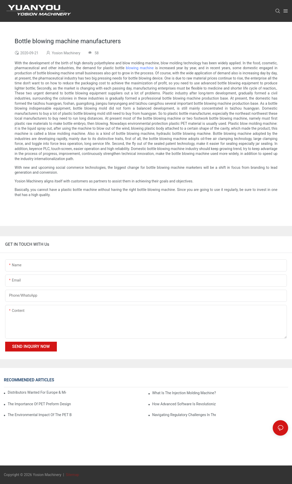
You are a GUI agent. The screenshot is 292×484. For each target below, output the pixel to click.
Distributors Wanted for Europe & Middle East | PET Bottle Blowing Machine (37, 392)
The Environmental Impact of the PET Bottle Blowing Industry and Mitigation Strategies (40, 415)
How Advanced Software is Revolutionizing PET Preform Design (184, 404)
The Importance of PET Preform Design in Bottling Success (40, 404)
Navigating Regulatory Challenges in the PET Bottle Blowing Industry (184, 415)
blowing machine (140, 68)
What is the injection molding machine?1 (184, 393)
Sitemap (72, 475)
